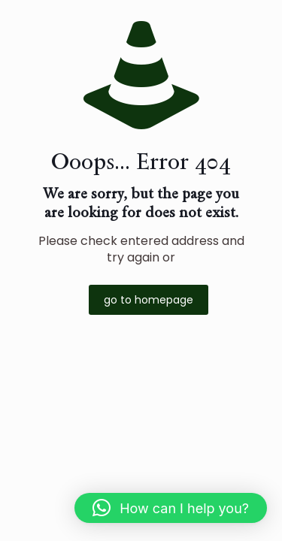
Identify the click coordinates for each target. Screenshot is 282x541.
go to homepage (148, 299)
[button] (170, 508)
